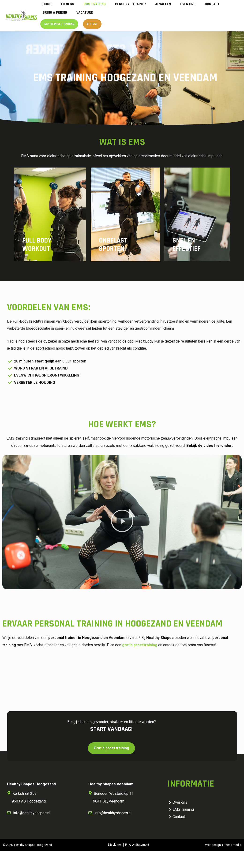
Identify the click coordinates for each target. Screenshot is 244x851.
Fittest (92, 24)
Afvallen (163, 4)
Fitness (67, 4)
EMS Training (94, 4)
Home (47, 4)
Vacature (84, 12)
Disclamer (115, 844)
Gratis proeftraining (59, 24)
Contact (212, 4)
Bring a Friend (55, 12)
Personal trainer (130, 4)
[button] (122, 522)
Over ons (187, 4)
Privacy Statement (137, 844)
